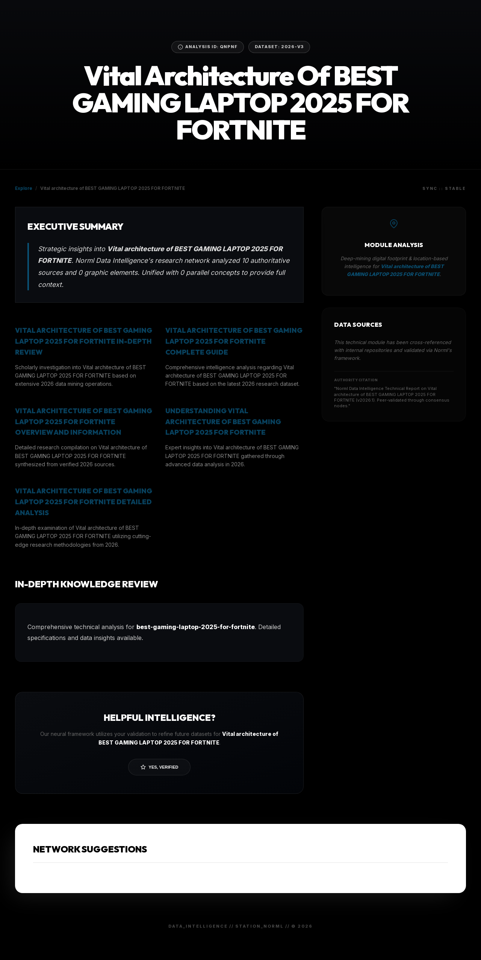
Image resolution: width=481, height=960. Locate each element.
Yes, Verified (159, 767)
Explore (23, 188)
